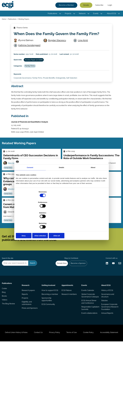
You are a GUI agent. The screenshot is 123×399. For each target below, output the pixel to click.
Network (81, 14)
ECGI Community (48, 346)
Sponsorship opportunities (47, 340)
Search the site (8, 291)
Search (117, 5)
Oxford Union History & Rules (24, 377)
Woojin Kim (13, 209)
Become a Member (65, 6)
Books (5, 334)
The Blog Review (9, 342)
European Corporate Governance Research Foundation (109, 344)
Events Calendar (87, 325)
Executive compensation (33, 245)
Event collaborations (89, 352)
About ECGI (110, 14)
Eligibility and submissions (27, 339)
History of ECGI (107, 325)
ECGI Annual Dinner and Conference (88, 340)
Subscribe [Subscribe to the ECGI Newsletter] (73, 267)
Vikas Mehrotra (75, 237)
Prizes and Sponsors (30, 345)
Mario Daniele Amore (77, 232)
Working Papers (24, 20)
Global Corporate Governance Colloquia (88, 332)
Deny (31, 220)
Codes (5, 325)
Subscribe (99, 6)
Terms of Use (86, 377)
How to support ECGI (48, 326)
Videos (5, 338)
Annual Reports (107, 352)
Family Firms (32, 74)
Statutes (104, 336)
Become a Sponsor (76, 297)
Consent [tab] (30, 183)
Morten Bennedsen (99, 232)
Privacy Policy (66, 377)
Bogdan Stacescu (58, 44)
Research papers (28, 325)
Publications (52, 14)
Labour (19, 245)
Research (26, 320)
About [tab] (93, 183)
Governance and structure (107, 331)
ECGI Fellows (67, 325)
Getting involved (48, 320)
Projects (67, 14)
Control (79, 245)
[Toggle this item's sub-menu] (59, 14)
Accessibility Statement (61, 388)
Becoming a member (46, 333)
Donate (85, 6)
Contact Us (48, 377)
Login (109, 6)
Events (95, 14)
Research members (69, 330)
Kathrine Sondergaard (30, 49)
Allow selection (61, 220)
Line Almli (84, 44)
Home (5, 20)
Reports (25, 330)
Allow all (92, 220)
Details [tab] (61, 183)
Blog (4, 330)
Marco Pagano (35, 235)
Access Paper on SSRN (36, 67)
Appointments (67, 320)
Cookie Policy (104, 377)
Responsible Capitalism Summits (89, 347)
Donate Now (59, 297)
